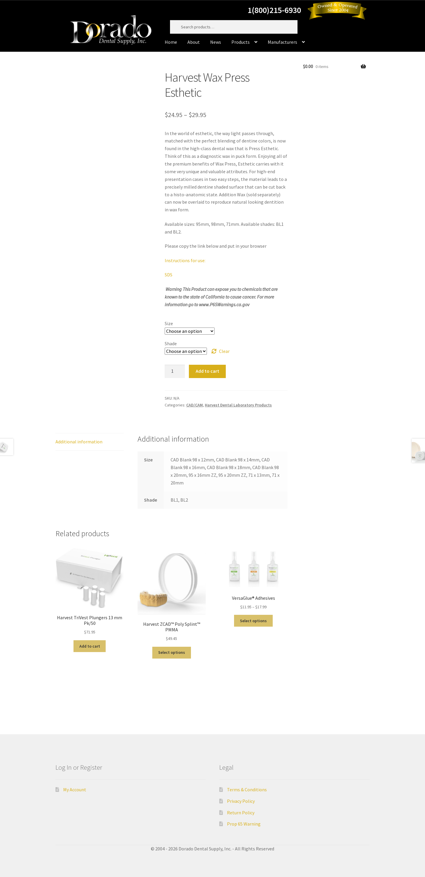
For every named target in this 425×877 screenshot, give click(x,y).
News (215, 42)
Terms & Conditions (247, 789)
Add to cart (207, 371)
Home (171, 42)
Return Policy (240, 813)
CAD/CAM (194, 405)
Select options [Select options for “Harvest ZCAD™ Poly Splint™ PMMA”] (171, 652)
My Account (74, 789)
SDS (168, 275)
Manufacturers (282, 42)
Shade (171, 343)
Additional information (78, 442)
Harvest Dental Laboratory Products (238, 405)
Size (169, 323)
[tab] (89, 442)
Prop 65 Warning (244, 824)
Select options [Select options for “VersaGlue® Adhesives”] (253, 620)
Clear (224, 351)
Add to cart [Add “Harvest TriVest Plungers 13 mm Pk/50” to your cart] (89, 646)
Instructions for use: (185, 260)
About (193, 42)
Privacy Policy (241, 801)
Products (240, 42)
